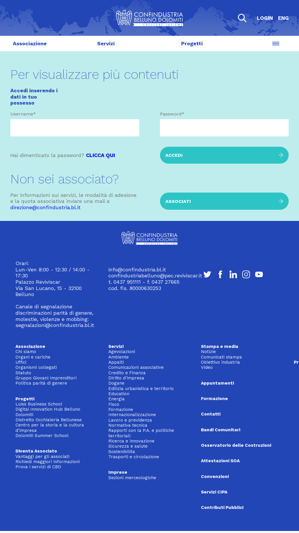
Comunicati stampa (221, 357)
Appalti (116, 362)
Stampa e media (219, 346)
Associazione (30, 43)
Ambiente (118, 357)
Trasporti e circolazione (133, 456)
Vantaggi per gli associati (42, 456)
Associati (178, 201)
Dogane (116, 383)
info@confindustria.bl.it (137, 269)
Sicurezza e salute (128, 446)
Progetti (192, 43)
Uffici (20, 362)
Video (207, 367)
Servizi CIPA (214, 492)
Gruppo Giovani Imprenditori (46, 378)
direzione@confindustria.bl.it (45, 207)
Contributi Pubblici (222, 507)
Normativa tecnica (127, 425)
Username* (23, 114)
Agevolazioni (121, 351)
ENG (283, 18)
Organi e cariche (32, 357)
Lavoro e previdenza (130, 420)
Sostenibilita (121, 451)
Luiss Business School (38, 404)
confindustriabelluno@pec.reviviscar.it (155, 276)
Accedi (174, 155)
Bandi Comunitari (220, 429)
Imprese (117, 472)
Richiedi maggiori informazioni (47, 461)
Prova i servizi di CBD (38, 466)
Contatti (210, 414)
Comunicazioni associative (136, 367)
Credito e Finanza (127, 372)
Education (118, 393)
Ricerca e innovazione (131, 441)
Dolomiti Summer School (42, 435)
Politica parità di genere (41, 383)
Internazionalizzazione (132, 414)
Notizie (208, 351)
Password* (172, 114)
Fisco (113, 404)
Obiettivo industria (220, 362)
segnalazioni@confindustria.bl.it (54, 325)
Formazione (120, 409)
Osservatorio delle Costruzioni (236, 445)
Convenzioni (215, 476)
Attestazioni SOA (220, 460)
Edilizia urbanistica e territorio (141, 388)
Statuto (23, 372)
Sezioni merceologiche (132, 477)
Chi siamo (25, 351)
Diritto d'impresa (126, 378)
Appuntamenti (217, 383)
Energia (116, 398)
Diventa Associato (36, 451)
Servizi (106, 43)
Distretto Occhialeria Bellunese (48, 419)
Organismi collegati (36, 367)
